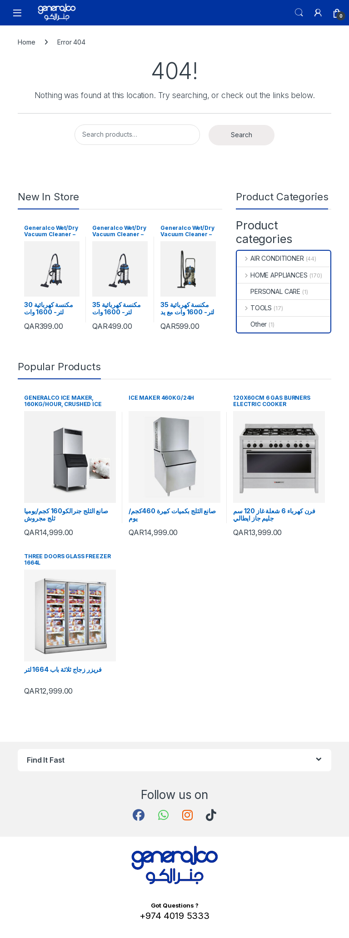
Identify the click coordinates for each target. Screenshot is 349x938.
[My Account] (318, 12)
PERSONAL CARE (268, 291)
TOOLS (254, 308)
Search (299, 13)
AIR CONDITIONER (270, 258)
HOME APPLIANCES (272, 275)
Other (252, 324)
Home (26, 42)
